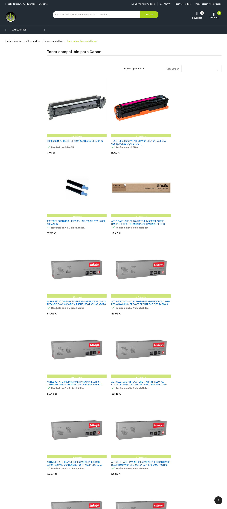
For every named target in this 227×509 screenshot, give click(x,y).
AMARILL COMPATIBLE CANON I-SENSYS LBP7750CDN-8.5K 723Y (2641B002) (177, 260)
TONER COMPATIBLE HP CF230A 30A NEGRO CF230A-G (58, 109)
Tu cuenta (137, 441)
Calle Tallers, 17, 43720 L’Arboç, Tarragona (27, 4)
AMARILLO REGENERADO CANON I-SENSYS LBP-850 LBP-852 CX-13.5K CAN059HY (59, 410)
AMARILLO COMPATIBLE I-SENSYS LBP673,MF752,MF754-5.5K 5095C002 (59, 360)
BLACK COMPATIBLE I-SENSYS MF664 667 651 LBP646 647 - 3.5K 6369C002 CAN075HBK (208, 410)
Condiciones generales (112, 459)
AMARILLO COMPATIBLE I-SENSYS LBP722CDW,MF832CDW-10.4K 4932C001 (90, 360)
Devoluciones (108, 464)
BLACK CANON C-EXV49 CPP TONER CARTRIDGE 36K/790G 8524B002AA (119, 410)
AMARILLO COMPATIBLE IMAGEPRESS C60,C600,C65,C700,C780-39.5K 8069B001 (180, 310)
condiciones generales (196, 459)
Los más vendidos (81, 453)
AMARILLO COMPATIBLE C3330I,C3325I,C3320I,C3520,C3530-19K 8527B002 (67, 309)
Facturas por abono (140, 470)
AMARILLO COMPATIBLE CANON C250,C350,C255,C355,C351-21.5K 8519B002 (92, 310)
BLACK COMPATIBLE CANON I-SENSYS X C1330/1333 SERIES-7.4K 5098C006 (177, 410)
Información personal (141, 448)
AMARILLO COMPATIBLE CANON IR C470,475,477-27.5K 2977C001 (148, 310)
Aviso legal (106, 453)
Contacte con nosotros (113, 470)
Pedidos (135, 464)
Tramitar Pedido (183, 4)
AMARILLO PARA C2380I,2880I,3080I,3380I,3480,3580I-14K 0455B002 (187, 359)
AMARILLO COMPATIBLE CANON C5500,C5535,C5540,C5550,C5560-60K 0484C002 (126, 310)
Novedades (77, 448)
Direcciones (136, 475)
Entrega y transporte (112, 448)
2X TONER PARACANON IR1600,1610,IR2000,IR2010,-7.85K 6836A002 (124, 109)
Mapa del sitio (108, 475)
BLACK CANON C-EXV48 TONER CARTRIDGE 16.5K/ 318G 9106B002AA (89, 410)
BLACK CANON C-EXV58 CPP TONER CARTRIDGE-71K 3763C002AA (149, 409)
